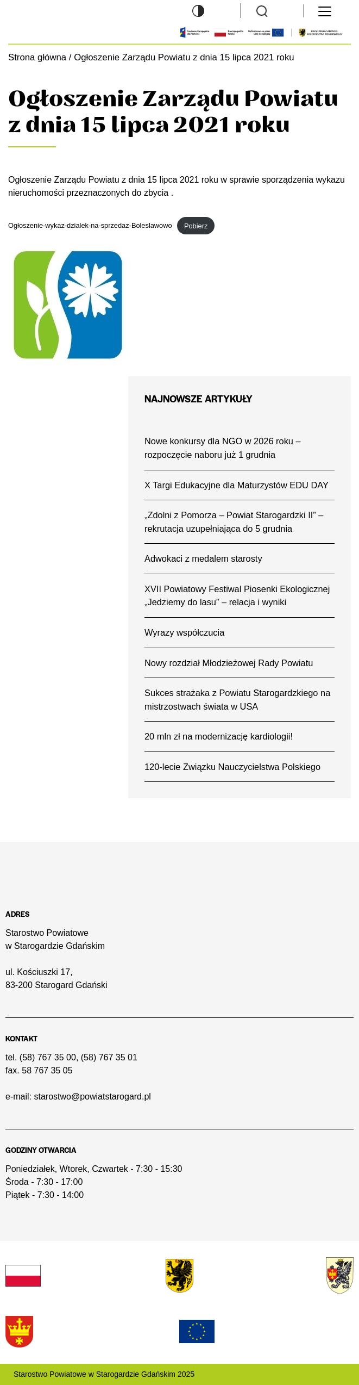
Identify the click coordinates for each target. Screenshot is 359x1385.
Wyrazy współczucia (184, 632)
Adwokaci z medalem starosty (203, 558)
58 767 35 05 (47, 1070)
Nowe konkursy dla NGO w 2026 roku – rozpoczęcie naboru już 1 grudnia (222, 447)
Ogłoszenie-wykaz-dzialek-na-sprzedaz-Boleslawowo (90, 226)
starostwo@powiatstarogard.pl (92, 1096)
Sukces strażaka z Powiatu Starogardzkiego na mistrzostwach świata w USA (237, 699)
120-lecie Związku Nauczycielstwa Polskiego (232, 767)
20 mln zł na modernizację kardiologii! (218, 736)
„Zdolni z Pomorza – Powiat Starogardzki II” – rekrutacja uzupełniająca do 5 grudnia (233, 521)
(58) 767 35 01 (109, 1057)
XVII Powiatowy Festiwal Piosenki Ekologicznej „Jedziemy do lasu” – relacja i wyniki (237, 595)
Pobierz (195, 226)
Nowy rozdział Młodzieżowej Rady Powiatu (228, 663)
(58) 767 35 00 (48, 1057)
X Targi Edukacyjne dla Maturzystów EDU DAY (236, 485)
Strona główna (37, 57)
